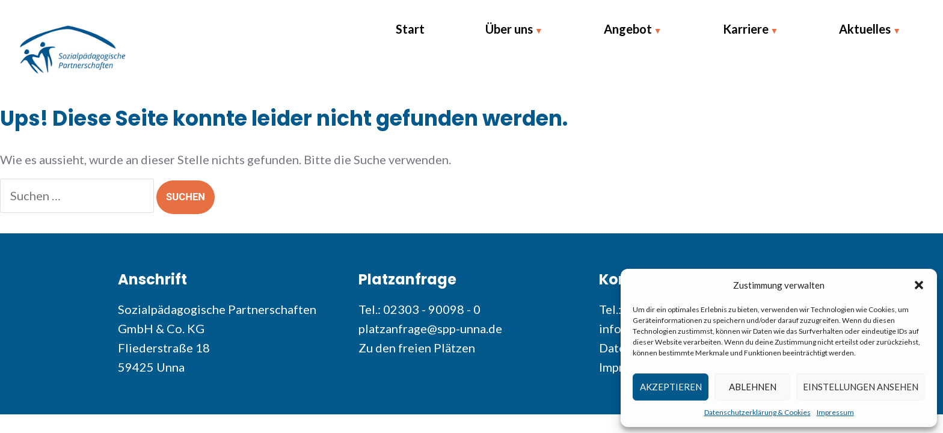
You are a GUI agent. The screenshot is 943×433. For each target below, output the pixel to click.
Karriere (746, 29)
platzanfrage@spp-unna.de (430, 328)
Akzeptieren (671, 386)
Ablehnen (752, 386)
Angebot (628, 29)
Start (410, 29)
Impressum (835, 412)
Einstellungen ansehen (860, 386)
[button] (919, 285)
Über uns (509, 29)
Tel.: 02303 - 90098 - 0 (419, 309)
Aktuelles (865, 29)
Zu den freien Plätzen (416, 347)
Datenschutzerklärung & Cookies (757, 412)
